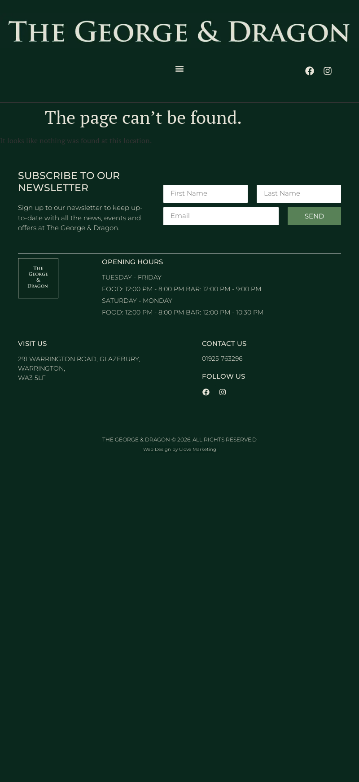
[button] (179, 68)
